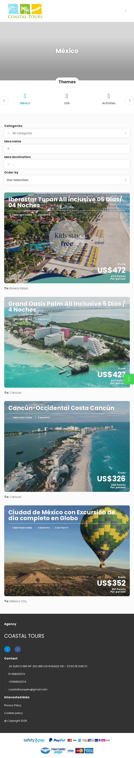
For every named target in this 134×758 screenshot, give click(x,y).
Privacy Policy (12, 705)
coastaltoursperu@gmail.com (27, 689)
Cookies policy (13, 713)
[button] (4, 100)
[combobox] (67, 164)
